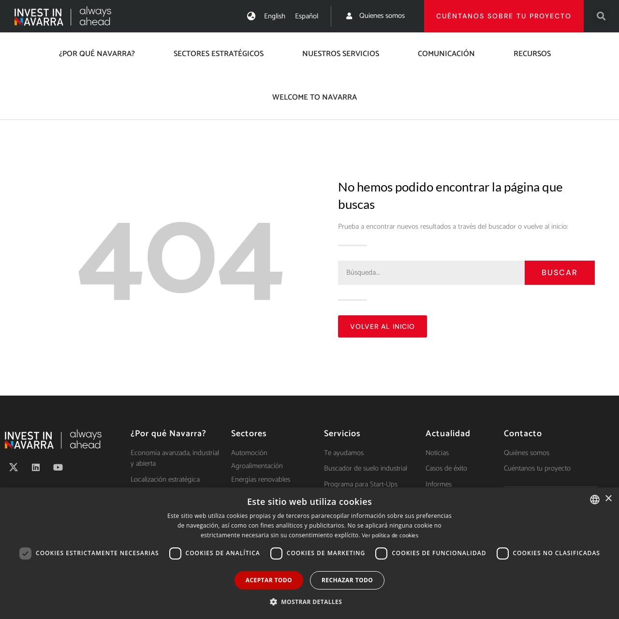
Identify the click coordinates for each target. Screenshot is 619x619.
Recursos (532, 53)
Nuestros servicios (340, 53)
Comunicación (446, 53)
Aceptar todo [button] (269, 580)
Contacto (523, 434)
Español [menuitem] (306, 16)
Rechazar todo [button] (347, 580)
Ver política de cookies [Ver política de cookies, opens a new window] (390, 535)
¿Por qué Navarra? (97, 53)
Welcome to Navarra (314, 97)
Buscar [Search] (560, 272)
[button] (601, 16)
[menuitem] (274, 16)
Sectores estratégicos (219, 53)
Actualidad (448, 434)
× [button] (608, 498)
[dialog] (309, 553)
